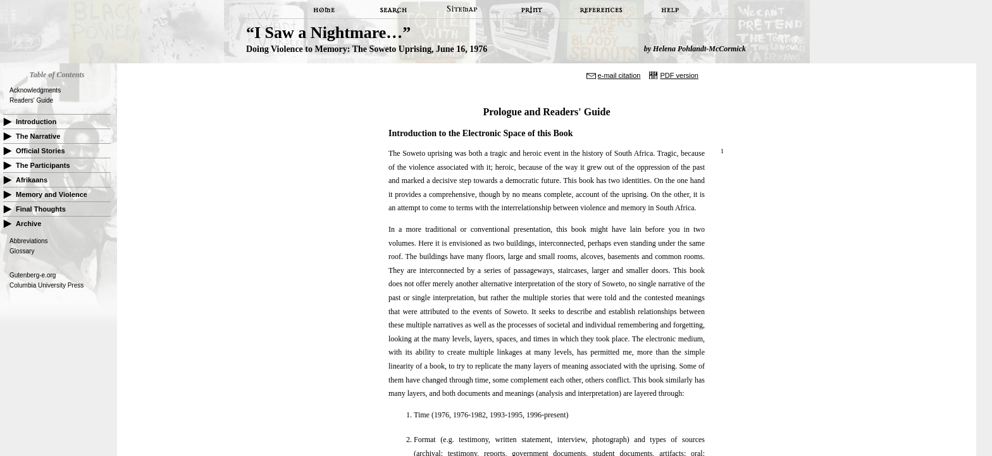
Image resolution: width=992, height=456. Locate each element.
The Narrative (38, 136)
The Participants (43, 165)
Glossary (21, 251)
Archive (28, 223)
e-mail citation (619, 75)
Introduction (36, 121)
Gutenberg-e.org (32, 275)
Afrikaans (31, 180)
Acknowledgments (35, 90)
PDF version (679, 75)
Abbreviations (28, 241)
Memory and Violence (51, 194)
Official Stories (40, 151)
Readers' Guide (31, 100)
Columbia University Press (46, 285)
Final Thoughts (41, 209)
